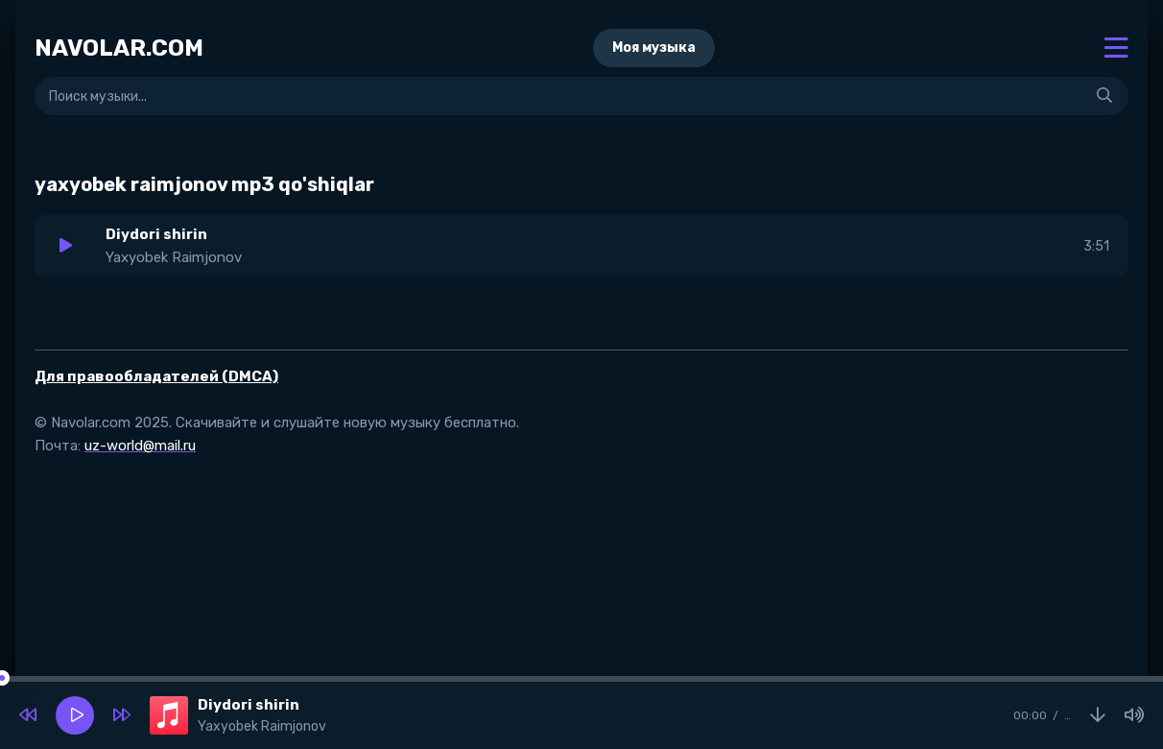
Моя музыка (654, 47)
